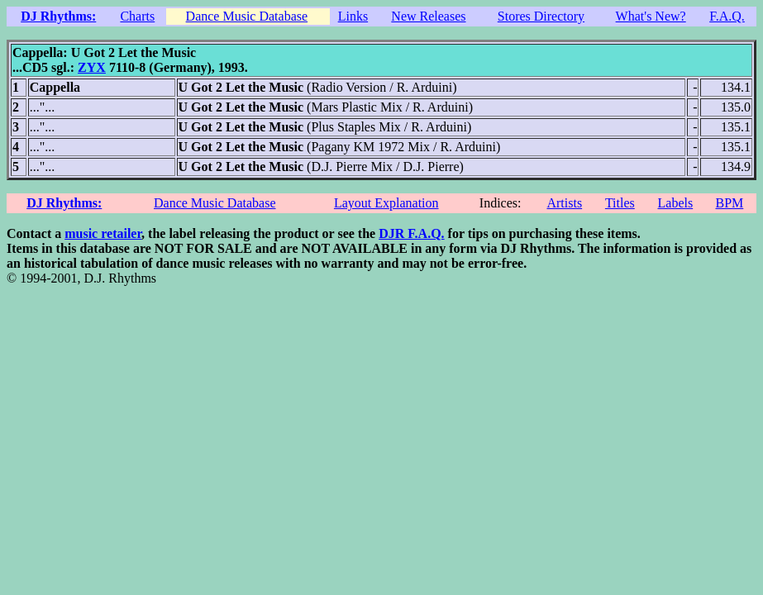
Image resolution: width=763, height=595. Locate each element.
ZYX (92, 67)
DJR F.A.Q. (411, 233)
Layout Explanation (386, 203)
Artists (564, 203)
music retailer (102, 233)
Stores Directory (541, 16)
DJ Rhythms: (58, 16)
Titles (620, 203)
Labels (676, 203)
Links (353, 16)
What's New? (651, 16)
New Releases (428, 16)
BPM (729, 203)
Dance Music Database (247, 16)
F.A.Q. (727, 16)
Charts (137, 16)
